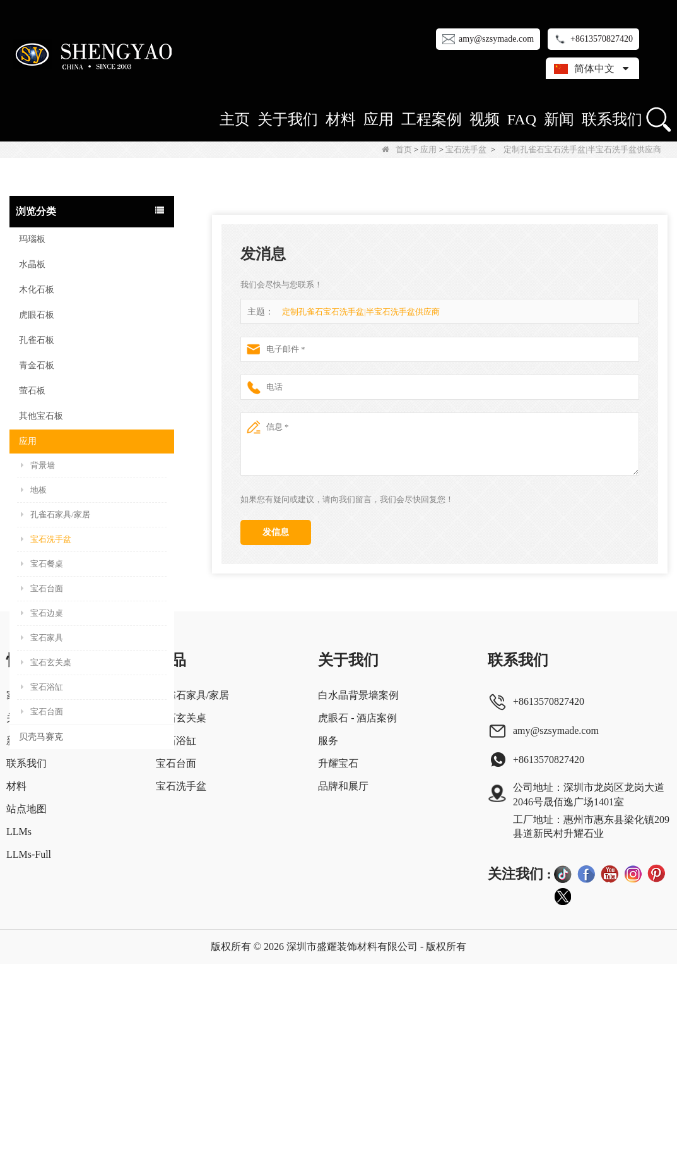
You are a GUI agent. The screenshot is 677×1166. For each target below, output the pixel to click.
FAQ (521, 119)
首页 (397, 149)
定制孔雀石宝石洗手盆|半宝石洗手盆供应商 (361, 311)
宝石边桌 (42, 613)
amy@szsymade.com (496, 39)
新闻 (559, 119)
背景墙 (38, 465)
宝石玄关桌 (46, 662)
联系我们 (612, 119)
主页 (235, 119)
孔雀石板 (36, 340)
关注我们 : (519, 1075)
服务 (328, 942)
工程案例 (431, 119)
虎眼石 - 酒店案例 (357, 920)
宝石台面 (42, 588)
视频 (484, 119)
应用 (378, 119)
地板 (34, 490)
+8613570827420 (601, 39)
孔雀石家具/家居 (55, 514)
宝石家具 (42, 637)
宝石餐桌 (42, 563)
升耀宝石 (338, 965)
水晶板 (32, 264)
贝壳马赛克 (41, 737)
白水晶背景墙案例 (358, 897)
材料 (341, 119)
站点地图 (26, 1011)
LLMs (19, 1033)
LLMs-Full (28, 1056)
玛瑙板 (32, 239)
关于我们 (287, 119)
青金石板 (36, 365)
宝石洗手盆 (465, 149)
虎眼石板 (36, 315)
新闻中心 (26, 942)
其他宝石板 (41, 416)
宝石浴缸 (42, 687)
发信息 (275, 532)
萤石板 (32, 390)
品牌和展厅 (343, 988)
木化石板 (36, 289)
